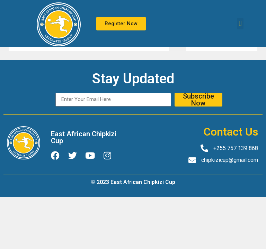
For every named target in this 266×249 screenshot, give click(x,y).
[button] (240, 23)
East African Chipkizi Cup (83, 137)
